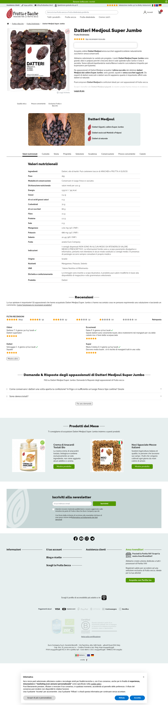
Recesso (10, 579)
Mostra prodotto (64, 479)
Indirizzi (49, 573)
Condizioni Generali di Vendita (19, 573)
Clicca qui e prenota (100, 592)
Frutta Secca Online (54, 615)
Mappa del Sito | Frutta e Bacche (21, 607)
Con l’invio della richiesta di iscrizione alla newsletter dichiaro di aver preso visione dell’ (78, 530)
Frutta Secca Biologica (56, 618)
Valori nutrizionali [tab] (29, 166)
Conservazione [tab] (107, 166)
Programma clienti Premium (58, 576)
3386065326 (101, 579)
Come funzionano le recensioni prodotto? (34, 318)
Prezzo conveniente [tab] (126, 166)
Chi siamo (11, 566)
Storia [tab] (56, 166)
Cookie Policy (12, 614)
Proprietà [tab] (67, 166)
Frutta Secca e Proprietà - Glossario (22, 592)
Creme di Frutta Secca (56, 624)
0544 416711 (94, 576)
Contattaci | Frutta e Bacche (18, 604)
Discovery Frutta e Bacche (57, 592)
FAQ (8, 582)
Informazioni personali (55, 566)
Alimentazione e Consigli (56, 589)
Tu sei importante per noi (17, 598)
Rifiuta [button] (122, 698)
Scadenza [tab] (92, 166)
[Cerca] (81, 12)
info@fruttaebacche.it (46, 5)
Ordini (48, 569)
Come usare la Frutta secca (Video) (61, 601)
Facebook (76, 551)
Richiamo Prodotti (14, 588)
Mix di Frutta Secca (54, 630)
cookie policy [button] (96, 684)
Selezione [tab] (80, 166)
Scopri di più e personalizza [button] (39, 698)
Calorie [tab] (143, 166)
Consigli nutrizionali (54, 595)
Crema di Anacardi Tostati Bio (63, 458)
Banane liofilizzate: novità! (84, 2)
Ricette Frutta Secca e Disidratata (60, 598)
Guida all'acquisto (14, 569)
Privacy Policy (13, 610)
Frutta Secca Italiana (55, 621)
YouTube (81, 551)
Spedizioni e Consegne (16, 576)
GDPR (9, 595)
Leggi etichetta (63, 93)
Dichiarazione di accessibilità (19, 601)
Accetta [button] (137, 698)
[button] (143, 677)
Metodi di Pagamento (16, 585)
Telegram (92, 551)
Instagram (87, 551)
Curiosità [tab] (45, 166)
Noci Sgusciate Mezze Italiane (144, 458)
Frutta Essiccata (53, 627)
